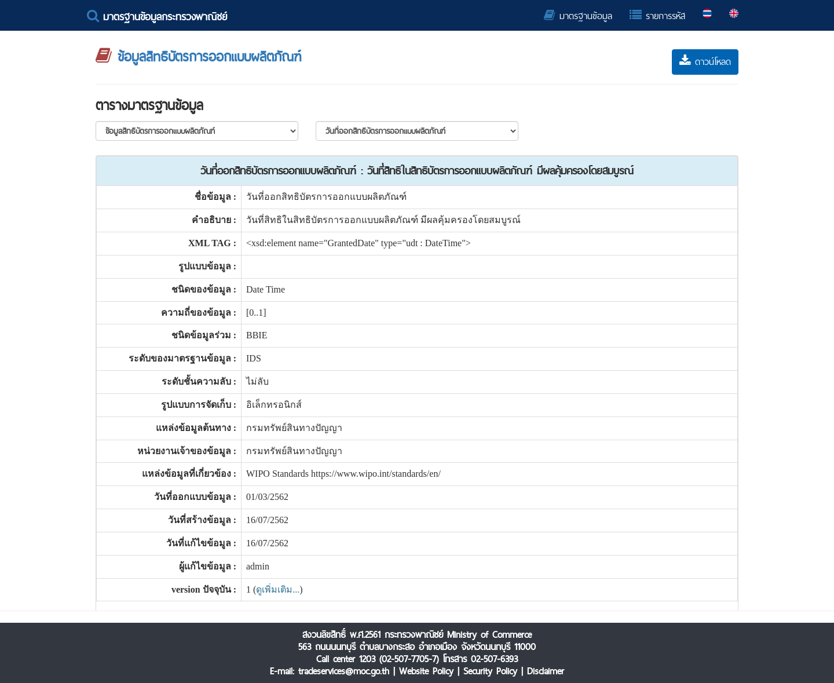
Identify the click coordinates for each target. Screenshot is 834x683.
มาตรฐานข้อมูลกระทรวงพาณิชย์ (157, 16)
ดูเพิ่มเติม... (277, 589)
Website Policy (426, 671)
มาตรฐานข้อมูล (578, 16)
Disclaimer (545, 671)
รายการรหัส (657, 16)
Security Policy (490, 671)
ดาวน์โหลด (705, 62)
